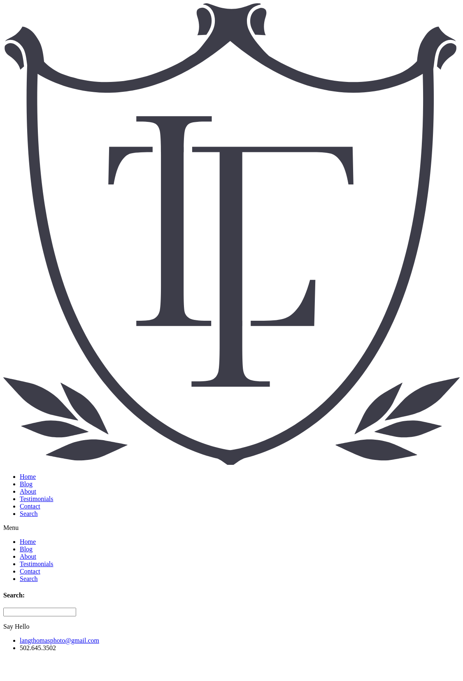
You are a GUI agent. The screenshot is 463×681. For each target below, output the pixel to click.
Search (29, 513)
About (28, 491)
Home (28, 476)
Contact (30, 506)
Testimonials (37, 498)
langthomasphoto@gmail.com (59, 640)
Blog (26, 483)
